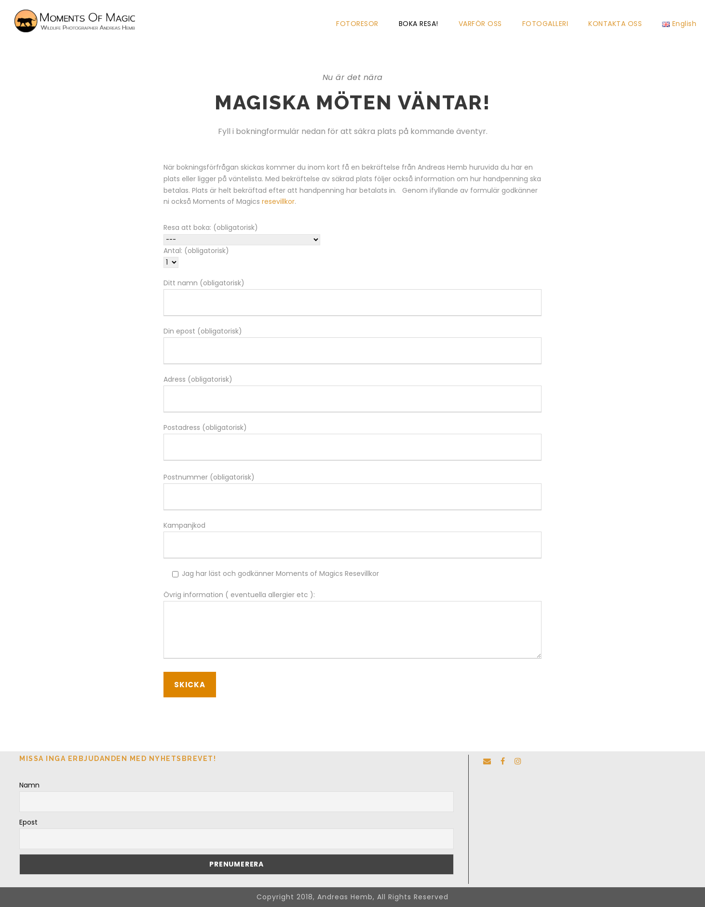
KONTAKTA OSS (615, 23)
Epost (28, 822)
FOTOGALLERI (545, 23)
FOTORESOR (357, 23)
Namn (29, 785)
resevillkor (278, 201)
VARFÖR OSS (480, 23)
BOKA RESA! (418, 23)
